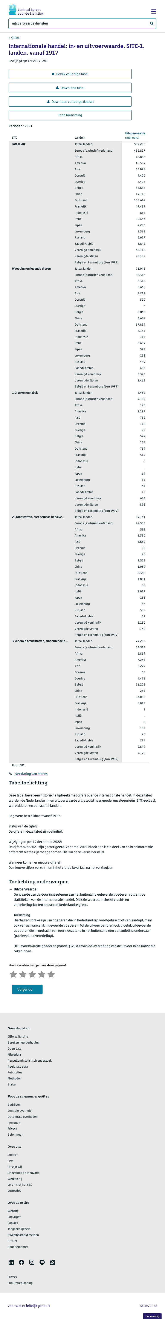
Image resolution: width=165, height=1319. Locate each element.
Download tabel (70, 88)
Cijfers (15, 37)
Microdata (14, 1054)
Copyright (14, 1217)
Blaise (12, 1084)
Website (13, 1211)
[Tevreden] (41, 973)
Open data (14, 1048)
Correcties (14, 1191)
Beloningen (15, 1134)
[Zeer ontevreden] (13, 973)
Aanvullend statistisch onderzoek (30, 1060)
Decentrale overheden (23, 1117)
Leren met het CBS (20, 1185)
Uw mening (152, 1316)
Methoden (14, 1078)
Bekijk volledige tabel (70, 74)
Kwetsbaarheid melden (23, 1235)
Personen (14, 1123)
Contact (13, 1155)
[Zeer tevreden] (51, 973)
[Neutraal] (32, 973)
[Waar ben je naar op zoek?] (82, 23)
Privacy (12, 1128)
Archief (12, 1241)
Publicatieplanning (20, 1283)
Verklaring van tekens (31, 774)
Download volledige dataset (70, 102)
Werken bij (15, 1179)
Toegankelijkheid (19, 1229)
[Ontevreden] (23, 973)
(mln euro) (135, 136)
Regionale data (18, 1066)
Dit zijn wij (15, 1167)
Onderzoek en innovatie (24, 1173)
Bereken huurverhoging (24, 1042)
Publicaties (15, 1072)
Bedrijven (14, 1105)
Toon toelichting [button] (70, 115)
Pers (10, 1161)
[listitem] (11, 1262)
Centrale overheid (20, 1111)
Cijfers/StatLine (18, 1036)
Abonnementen (18, 1247)
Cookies (13, 1223)
